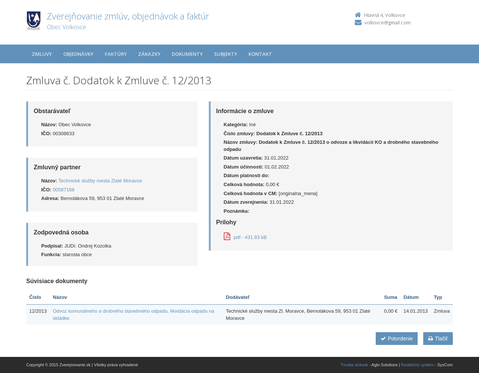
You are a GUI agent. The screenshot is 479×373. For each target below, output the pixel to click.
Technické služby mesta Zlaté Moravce (100, 181)
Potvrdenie (397, 339)
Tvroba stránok (354, 365)
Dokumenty (187, 54)
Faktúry (116, 54)
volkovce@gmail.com (387, 22)
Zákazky (149, 54)
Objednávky (78, 54)
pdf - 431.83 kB (245, 237)
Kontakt (260, 54)
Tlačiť (438, 339)
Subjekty (225, 54)
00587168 (63, 189)
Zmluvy (42, 54)
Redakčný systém (417, 365)
